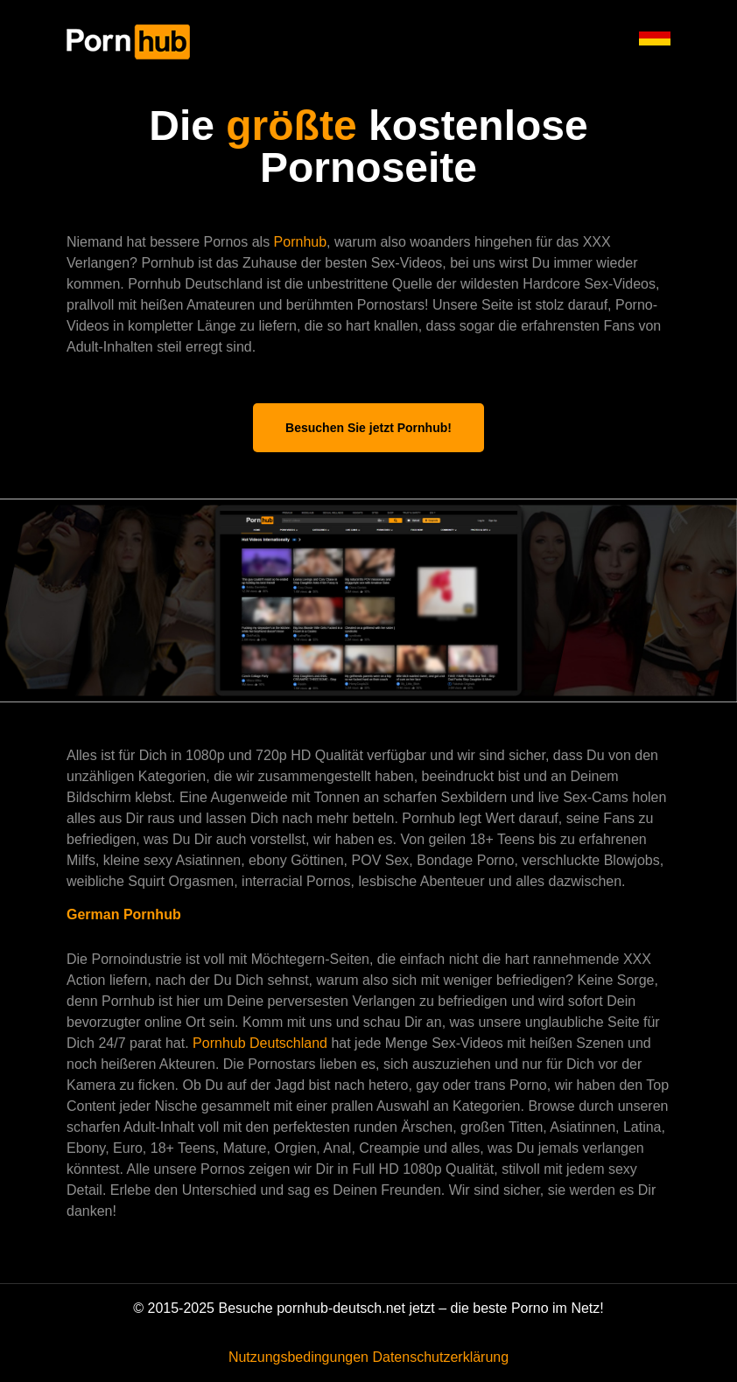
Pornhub (300, 241)
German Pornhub (124, 914)
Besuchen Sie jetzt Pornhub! (368, 428)
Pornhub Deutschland (262, 1043)
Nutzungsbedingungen (298, 1357)
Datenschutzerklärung (440, 1357)
